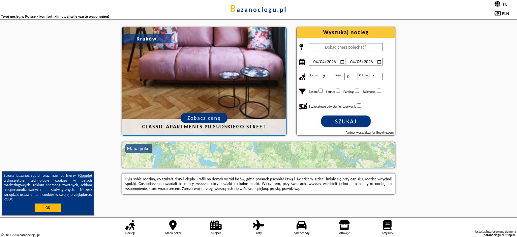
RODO (9, 199)
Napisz (510, 235)
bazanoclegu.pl (258, 9)
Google (85, 175)
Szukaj (346, 121)
